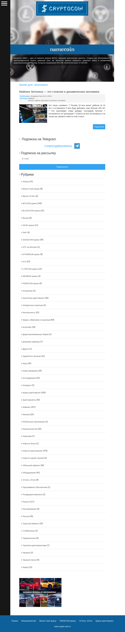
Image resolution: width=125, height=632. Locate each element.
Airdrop (26, 181)
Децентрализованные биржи (36, 334)
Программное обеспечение (35, 487)
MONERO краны (30, 276)
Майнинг (32, 98)
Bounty (26, 218)
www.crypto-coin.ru (62, 626)
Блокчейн (27, 327)
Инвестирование (30, 371)
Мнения (26, 414)
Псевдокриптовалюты (32, 494)
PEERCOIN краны (31, 283)
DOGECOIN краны (31, 240)
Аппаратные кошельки (33, 305)
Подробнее (99, 127)
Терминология (29, 538)
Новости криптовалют (32, 451)
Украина (26, 553)
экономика (61, 100)
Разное (26, 502)
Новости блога (29, 443)
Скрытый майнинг (31, 523)
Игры (25, 363)
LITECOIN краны (30, 269)
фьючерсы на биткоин (49, 100)
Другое (26, 349)
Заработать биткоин (32, 356)
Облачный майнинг (31, 465)
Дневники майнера (31, 342)
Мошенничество (30, 429)
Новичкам (27, 436)
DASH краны (28, 225)
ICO (24, 262)
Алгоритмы (28, 291)
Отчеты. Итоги (29, 480)
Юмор (25, 567)
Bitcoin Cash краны (31, 189)
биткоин (31, 100)
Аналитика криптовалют (33, 298)
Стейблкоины (29, 531)
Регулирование (29, 509)
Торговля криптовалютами (35, 545)
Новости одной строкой (33, 458)
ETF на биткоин (30, 247)
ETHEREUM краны (31, 254)
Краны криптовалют (32, 393)
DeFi (25, 232)
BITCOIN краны (30, 203)
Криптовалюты (29, 400)
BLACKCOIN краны (31, 211)
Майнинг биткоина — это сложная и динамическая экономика (59, 91)
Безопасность (29, 313)
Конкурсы (27, 385)
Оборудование (29, 473)
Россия (26, 516)
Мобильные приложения (34, 422)
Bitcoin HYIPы (29, 196)
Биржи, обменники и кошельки (36, 320)
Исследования (29, 378)
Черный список (29, 560)
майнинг (37, 100)
